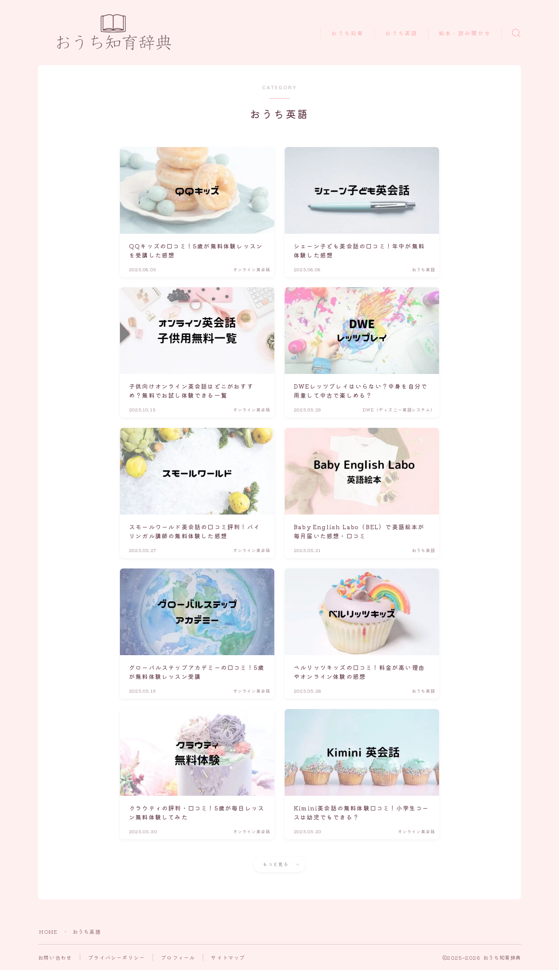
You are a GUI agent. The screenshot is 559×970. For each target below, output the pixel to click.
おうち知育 (347, 33)
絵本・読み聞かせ (465, 33)
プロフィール (178, 957)
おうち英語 (401, 33)
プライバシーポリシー (116, 957)
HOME (48, 931)
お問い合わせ (55, 957)
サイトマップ (228, 957)
